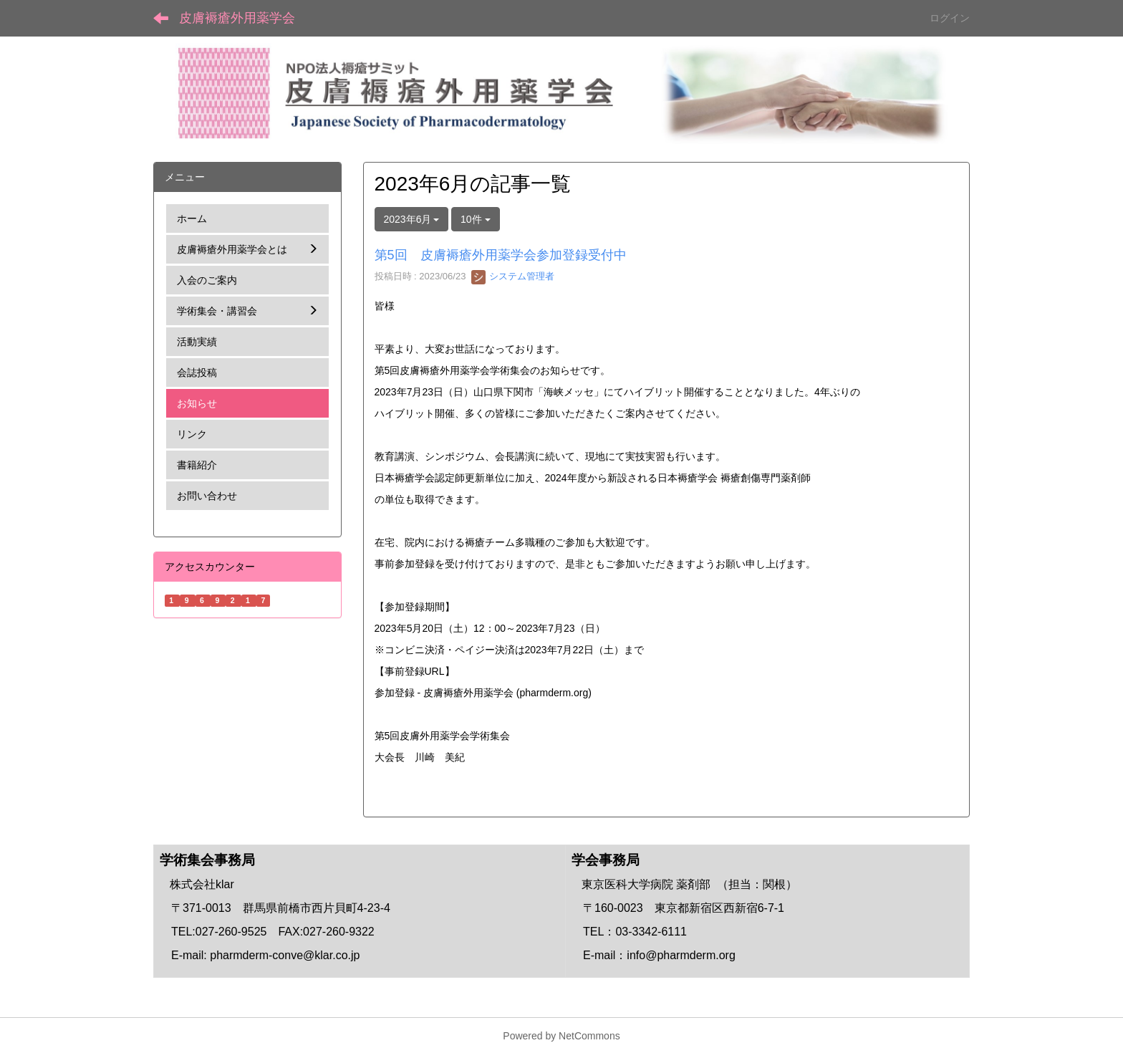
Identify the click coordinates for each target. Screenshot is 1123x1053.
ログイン (950, 18)
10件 (475, 219)
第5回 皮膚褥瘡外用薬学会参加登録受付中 (501, 255)
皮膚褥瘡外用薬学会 (237, 18)
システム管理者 (513, 276)
